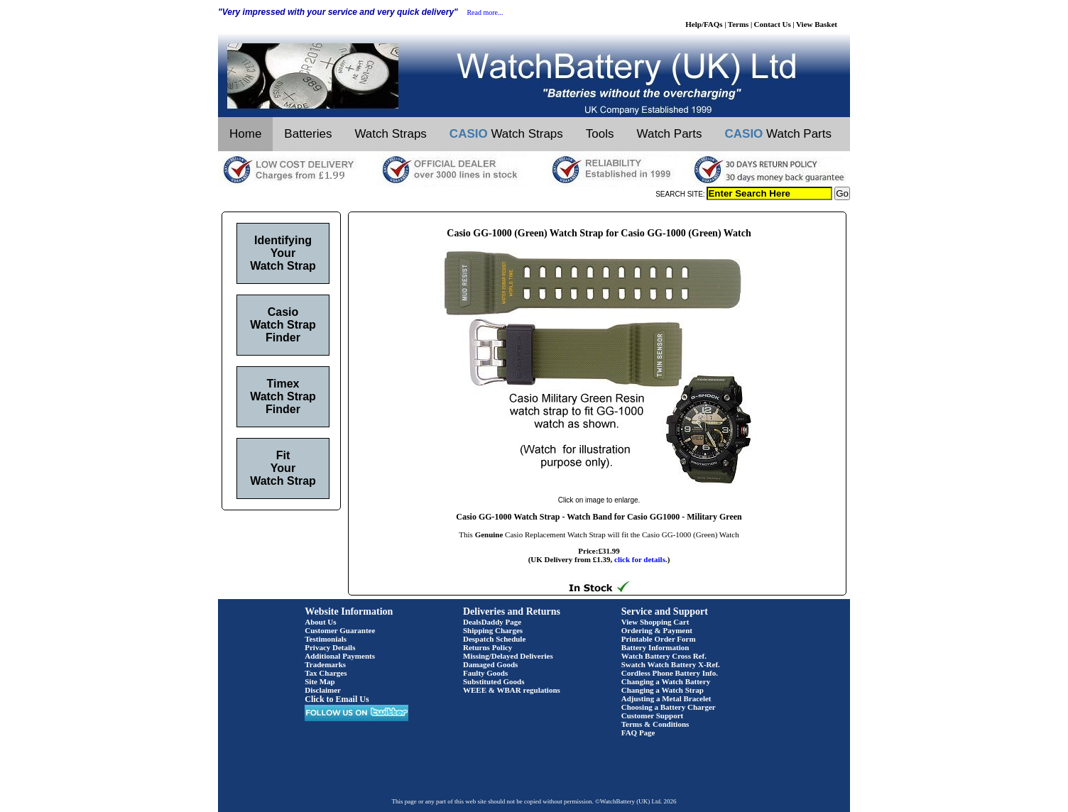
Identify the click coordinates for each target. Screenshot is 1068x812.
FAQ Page (638, 732)
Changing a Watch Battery (665, 681)
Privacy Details (330, 647)
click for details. (641, 559)
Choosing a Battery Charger (668, 707)
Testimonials (326, 639)
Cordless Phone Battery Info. (669, 673)
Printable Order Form (658, 639)
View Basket (816, 24)
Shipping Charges (493, 630)
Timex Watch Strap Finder (283, 396)
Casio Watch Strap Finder (283, 325)
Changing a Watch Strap (662, 690)
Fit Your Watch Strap (283, 468)
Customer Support (652, 715)
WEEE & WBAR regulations (511, 690)
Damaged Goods (490, 664)
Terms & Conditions (655, 724)
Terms (738, 24)
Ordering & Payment (656, 630)
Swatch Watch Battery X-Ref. (670, 664)
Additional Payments (340, 656)
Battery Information (655, 647)
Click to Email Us (337, 699)
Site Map (319, 681)
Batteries (308, 134)
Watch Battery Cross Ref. (664, 656)
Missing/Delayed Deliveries (508, 656)
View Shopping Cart (655, 622)
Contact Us (772, 24)
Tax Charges (326, 673)
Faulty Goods (485, 673)
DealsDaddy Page (492, 622)
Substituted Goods (494, 681)
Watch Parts (669, 134)
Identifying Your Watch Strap (283, 253)
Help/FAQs (703, 24)
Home (245, 134)
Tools (600, 134)
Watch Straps (390, 134)
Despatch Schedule (494, 639)
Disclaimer (323, 690)
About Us (320, 622)
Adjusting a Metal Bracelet (666, 698)
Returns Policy (487, 647)
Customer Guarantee (340, 630)
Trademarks (325, 664)
